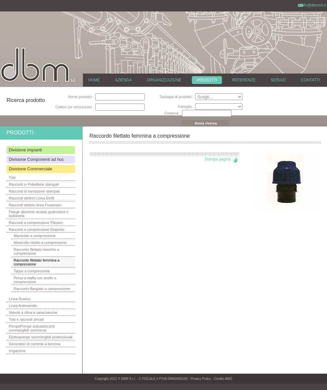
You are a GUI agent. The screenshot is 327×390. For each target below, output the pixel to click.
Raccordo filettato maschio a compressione (36, 251)
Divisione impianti (25, 149)
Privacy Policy (201, 379)
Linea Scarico (20, 299)
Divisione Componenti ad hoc (36, 159)
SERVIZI (278, 80)
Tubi (12, 177)
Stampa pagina (217, 159)
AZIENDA (123, 80)
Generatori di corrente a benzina (34, 344)
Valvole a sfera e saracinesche (33, 312)
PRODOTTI (207, 80)
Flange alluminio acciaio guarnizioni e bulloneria (39, 214)
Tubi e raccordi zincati (26, 319)
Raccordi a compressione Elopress (36, 229)
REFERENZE (244, 80)
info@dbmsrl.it (313, 5)
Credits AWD (223, 379)
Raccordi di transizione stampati (34, 191)
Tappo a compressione (32, 271)
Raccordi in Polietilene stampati (34, 184)
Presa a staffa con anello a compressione (35, 280)
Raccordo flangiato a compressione (42, 289)
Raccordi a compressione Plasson (36, 223)
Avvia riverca (206, 123)
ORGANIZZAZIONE (164, 80)
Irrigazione (17, 351)
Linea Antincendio (23, 306)
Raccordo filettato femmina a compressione (36, 262)
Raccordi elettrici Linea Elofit (31, 198)
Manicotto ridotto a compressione (40, 243)
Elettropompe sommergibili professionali (40, 337)
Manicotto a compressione (34, 236)
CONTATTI (310, 80)
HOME (94, 80)
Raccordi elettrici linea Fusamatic (35, 205)
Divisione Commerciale (30, 168)
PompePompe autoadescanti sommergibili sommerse (32, 328)
